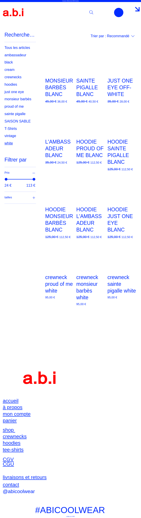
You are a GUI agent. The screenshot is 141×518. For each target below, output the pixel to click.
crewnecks (15, 436)
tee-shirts (13, 449)
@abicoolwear (19, 491)
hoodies (11, 443)
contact (11, 484)
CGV (8, 459)
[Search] (91, 12)
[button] (118, 12)
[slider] (6, 179)
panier (10, 420)
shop (9, 430)
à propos (12, 407)
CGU (8, 464)
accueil (10, 401)
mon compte (17, 414)
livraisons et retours (25, 477)
